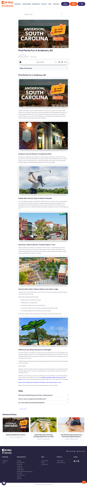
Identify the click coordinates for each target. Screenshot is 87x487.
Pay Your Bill (19, 473)
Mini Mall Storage (22, 55)
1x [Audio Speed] (55, 62)
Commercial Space (26, 4)
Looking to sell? (44, 464)
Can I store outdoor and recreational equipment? (31, 402)
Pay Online (65, 4)
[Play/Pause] (20, 62)
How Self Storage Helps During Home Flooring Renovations (71, 436)
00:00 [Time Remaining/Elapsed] (65, 62)
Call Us (81, 4)
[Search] (61, 14)
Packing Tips (19, 466)
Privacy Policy (44, 484)
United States (5, 460)
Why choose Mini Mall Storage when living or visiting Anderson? (35, 395)
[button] (84, 482)
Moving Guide (20, 467)
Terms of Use (50, 484)
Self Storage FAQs (21, 462)
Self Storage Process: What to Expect (25, 471)
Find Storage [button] (17, 4)
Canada (3, 462)
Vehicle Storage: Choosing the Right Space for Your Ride (43, 436)
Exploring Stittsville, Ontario (15, 435)
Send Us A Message (61, 462)
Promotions (19, 478)
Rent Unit (73, 4)
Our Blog (19, 476)
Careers (43, 462)
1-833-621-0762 (60, 460)
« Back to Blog (22, 409)
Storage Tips (19, 464)
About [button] (50, 4)
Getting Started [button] (36, 4)
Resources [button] (44, 4)
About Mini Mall (44, 460)
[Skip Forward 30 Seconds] (62, 62)
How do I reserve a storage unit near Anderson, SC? (32, 399)
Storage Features (20, 469)
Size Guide (19, 460)
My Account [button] (56, 4)
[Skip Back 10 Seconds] (59, 62)
